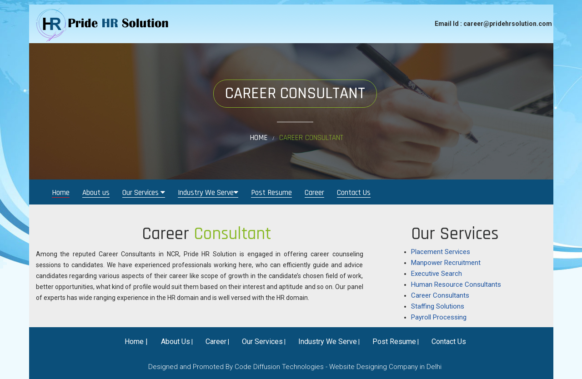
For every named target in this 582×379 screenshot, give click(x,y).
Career (314, 193)
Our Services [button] (143, 193)
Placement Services (440, 252)
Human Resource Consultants (456, 284)
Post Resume (271, 193)
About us (96, 193)
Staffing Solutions (437, 306)
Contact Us (354, 193)
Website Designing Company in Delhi (385, 367)
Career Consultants (440, 295)
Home (259, 138)
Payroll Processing (439, 317)
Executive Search (436, 273)
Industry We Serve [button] (208, 193)
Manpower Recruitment (446, 263)
